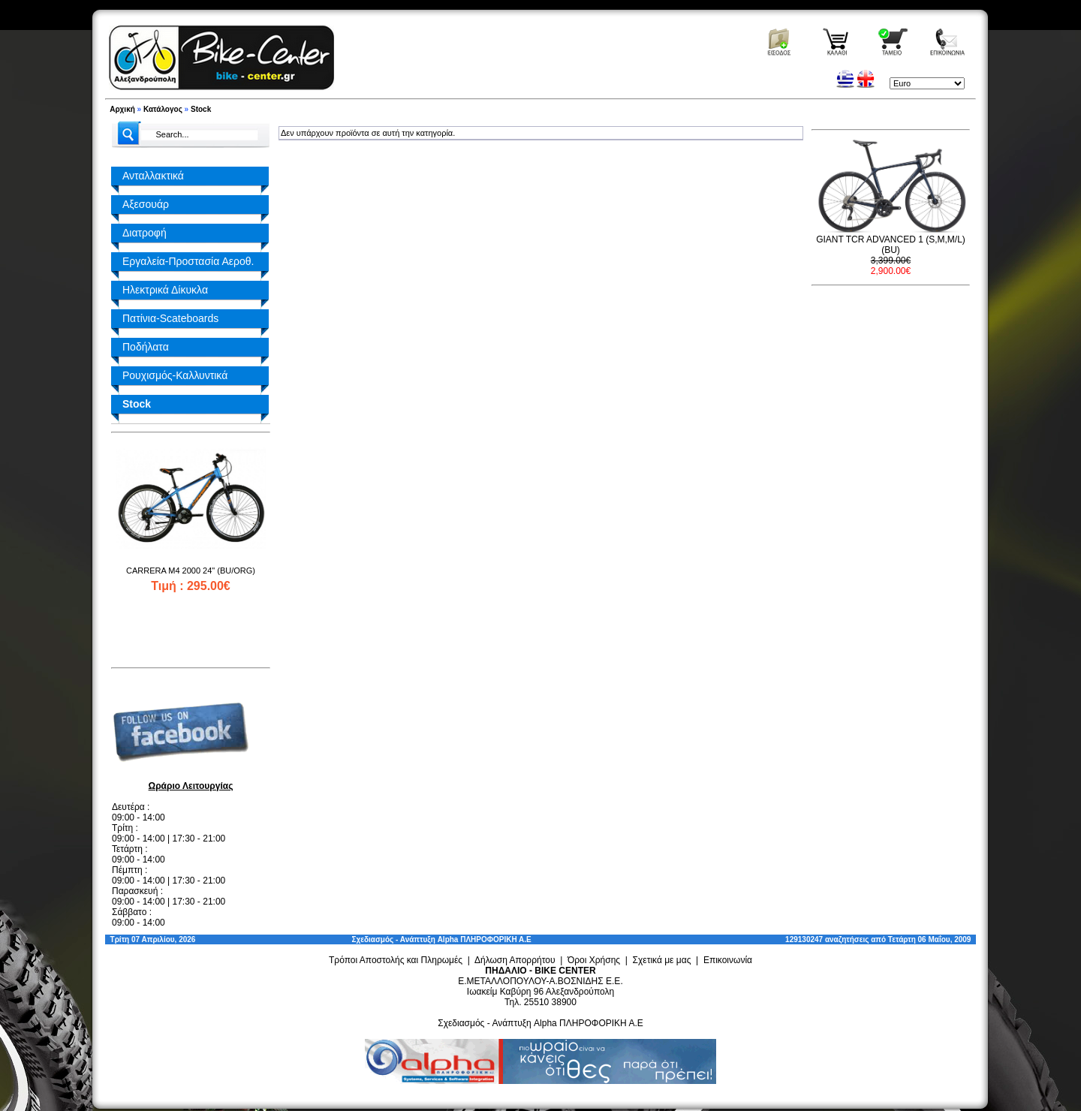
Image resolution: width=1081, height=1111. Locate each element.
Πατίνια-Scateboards (170, 318)
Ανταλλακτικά (153, 176)
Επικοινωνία (727, 960)
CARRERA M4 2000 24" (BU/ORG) (190, 570)
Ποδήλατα (145, 347)
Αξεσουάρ (145, 204)
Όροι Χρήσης (594, 960)
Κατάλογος (162, 109)
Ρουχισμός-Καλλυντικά (174, 375)
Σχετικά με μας (662, 960)
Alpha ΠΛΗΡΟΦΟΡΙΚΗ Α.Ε (484, 939)
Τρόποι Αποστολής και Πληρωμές (395, 960)
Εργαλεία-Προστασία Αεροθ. (188, 261)
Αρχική (122, 109)
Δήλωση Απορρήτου (515, 960)
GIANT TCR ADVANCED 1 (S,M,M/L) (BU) (890, 244)
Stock (201, 109)
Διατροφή (144, 233)
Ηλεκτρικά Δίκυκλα (165, 290)
